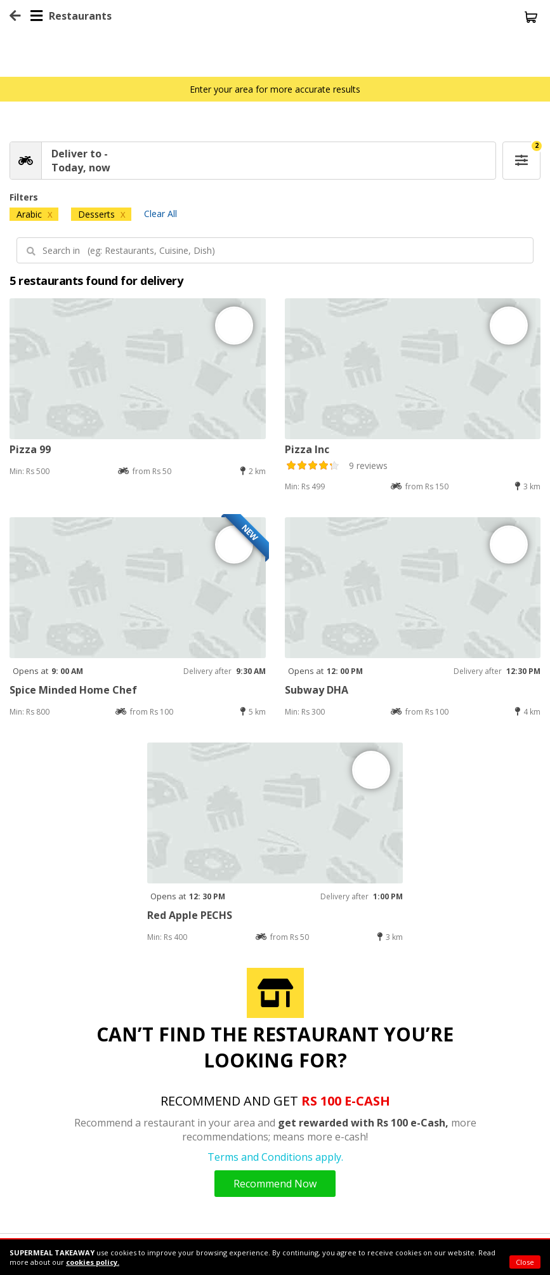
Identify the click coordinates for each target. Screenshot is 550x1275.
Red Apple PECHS (189, 915)
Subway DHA (316, 690)
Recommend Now (275, 1184)
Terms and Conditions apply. (275, 1157)
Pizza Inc (307, 449)
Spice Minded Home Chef (73, 690)
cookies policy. (92, 1262)
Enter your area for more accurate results (275, 89)
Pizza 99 (30, 449)
